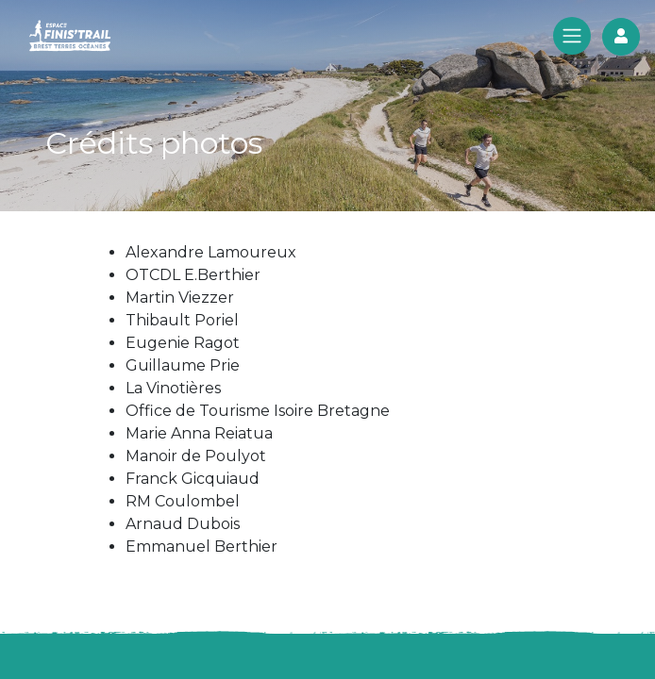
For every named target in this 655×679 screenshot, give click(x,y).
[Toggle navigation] (572, 38)
